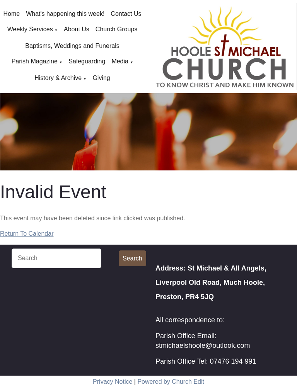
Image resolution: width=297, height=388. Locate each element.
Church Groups (117, 29)
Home (11, 13)
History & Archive (58, 78)
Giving (101, 78)
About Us (76, 29)
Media (119, 61)
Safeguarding (86, 61)
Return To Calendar (26, 233)
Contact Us (126, 13)
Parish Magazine (35, 61)
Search (132, 258)
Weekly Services (30, 29)
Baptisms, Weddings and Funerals (72, 46)
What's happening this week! (65, 13)
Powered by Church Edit (170, 381)
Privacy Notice (112, 381)
